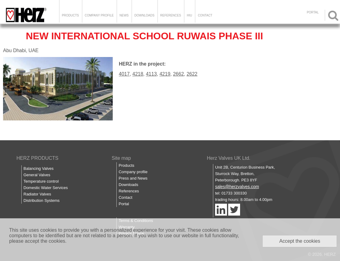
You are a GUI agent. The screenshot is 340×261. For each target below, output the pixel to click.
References (170, 15)
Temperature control (41, 181)
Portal (124, 204)
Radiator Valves (37, 194)
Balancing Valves (38, 168)
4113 (151, 74)
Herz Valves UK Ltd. (228, 158)
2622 (191, 74)
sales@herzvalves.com (237, 186)
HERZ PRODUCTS (37, 158)
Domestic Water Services (45, 187)
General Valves (36, 175)
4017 (124, 74)
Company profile (133, 172)
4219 (164, 74)
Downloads (144, 15)
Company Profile (99, 15)
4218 (137, 74)
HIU (189, 15)
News (124, 15)
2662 (178, 74)
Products (70, 15)
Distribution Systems (41, 200)
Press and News (133, 178)
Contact (205, 15)
